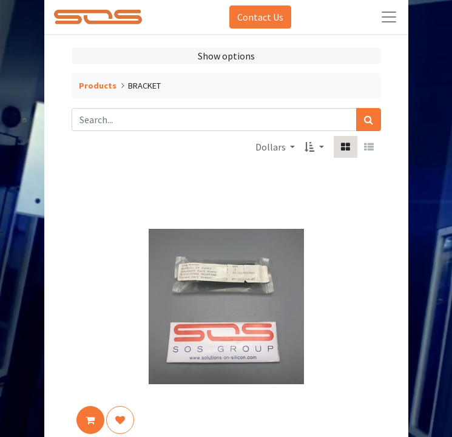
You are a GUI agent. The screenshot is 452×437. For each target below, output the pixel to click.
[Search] (368, 119)
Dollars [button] (271, 147)
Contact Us (260, 17)
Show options (226, 56)
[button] (314, 147)
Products (97, 85)
